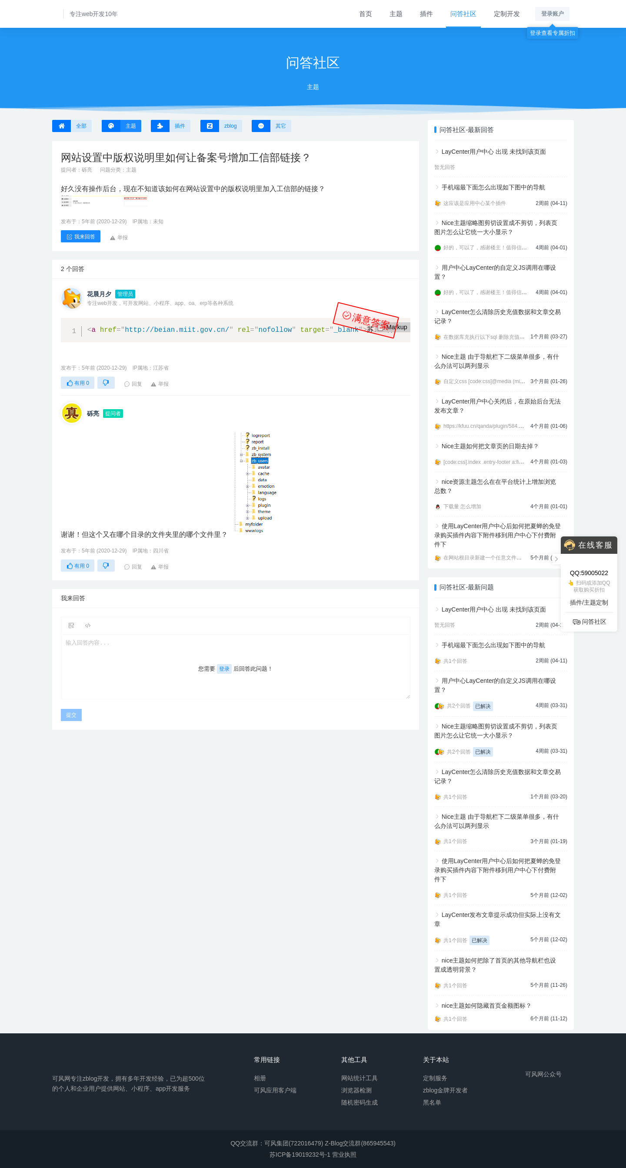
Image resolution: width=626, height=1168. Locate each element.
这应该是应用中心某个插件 (474, 203)
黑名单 (432, 1102)
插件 (426, 13)
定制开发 (507, 13)
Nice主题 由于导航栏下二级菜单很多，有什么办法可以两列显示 (496, 361)
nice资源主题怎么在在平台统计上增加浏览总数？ (495, 486)
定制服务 (435, 1077)
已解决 (483, 706)
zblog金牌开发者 (445, 1089)
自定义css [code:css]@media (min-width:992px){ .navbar (509, 381)
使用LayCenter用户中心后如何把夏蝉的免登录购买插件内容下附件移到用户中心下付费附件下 (497, 535)
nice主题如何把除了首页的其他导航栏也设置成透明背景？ (495, 965)
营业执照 (344, 1154)
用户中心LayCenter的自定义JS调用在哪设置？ (495, 272)
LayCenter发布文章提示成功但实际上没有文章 (497, 919)
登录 (224, 669)
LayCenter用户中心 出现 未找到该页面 (494, 151)
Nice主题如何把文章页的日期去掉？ (490, 446)
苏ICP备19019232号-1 (300, 1154)
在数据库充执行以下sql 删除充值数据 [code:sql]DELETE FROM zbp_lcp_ (528, 337)
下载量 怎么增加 (462, 506)
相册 (260, 1077)
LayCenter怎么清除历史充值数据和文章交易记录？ (497, 316)
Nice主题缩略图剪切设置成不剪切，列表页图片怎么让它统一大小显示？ (495, 227)
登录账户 (552, 13)
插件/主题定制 (589, 602)
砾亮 (87, 170)
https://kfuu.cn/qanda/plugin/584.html (486, 426)
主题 (396, 13)
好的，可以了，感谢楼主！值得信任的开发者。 (498, 248)
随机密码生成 (359, 1102)
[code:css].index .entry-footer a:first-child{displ (496, 462)
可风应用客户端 (275, 1089)
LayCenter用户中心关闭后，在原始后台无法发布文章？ (497, 406)
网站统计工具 (359, 1077)
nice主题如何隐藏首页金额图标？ (487, 1005)
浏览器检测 (356, 1089)
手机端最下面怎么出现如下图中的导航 (493, 187)
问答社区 (463, 13)
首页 (365, 13)
